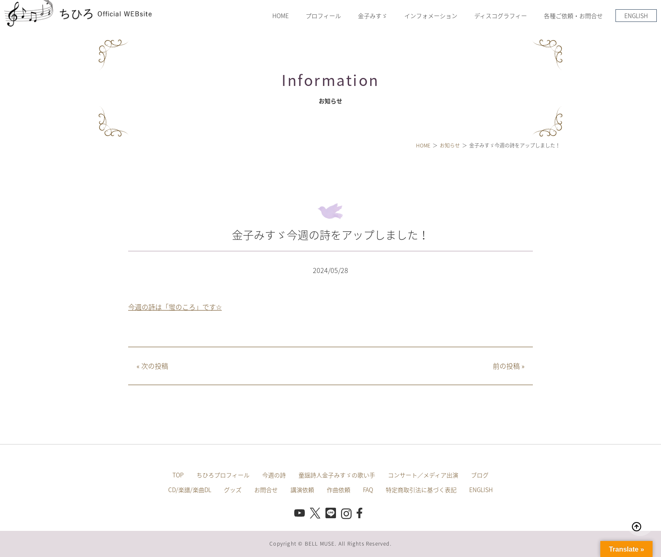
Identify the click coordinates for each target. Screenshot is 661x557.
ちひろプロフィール (223, 475)
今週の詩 (274, 475)
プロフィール (323, 15)
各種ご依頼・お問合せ (573, 15)
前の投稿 (508, 366)
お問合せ (266, 489)
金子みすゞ (372, 15)
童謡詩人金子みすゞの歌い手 (336, 475)
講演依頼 (302, 489)
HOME (280, 15)
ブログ (480, 475)
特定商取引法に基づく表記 (421, 489)
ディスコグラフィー (500, 15)
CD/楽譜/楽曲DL (189, 489)
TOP (178, 475)
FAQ (368, 489)
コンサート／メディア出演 (423, 475)
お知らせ (450, 145)
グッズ (233, 489)
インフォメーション (430, 15)
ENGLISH (636, 15)
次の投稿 (152, 366)
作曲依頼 (338, 489)
